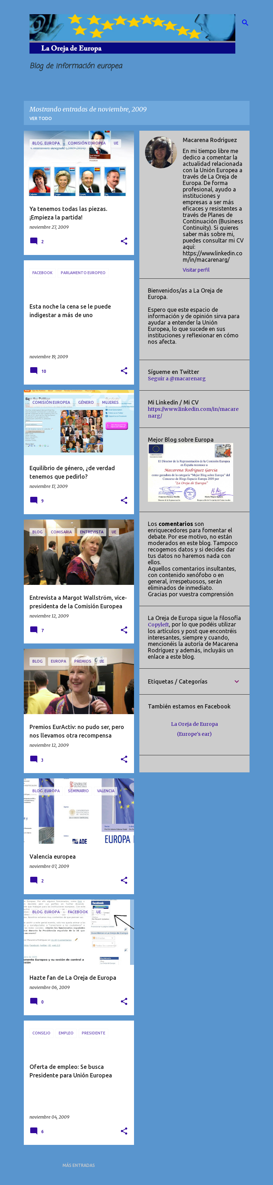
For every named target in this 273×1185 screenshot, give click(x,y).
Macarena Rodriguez (210, 140)
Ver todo (41, 118)
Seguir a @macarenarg (177, 378)
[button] (124, 241)
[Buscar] (245, 22)
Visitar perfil (196, 270)
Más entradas (79, 1165)
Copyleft (158, 624)
